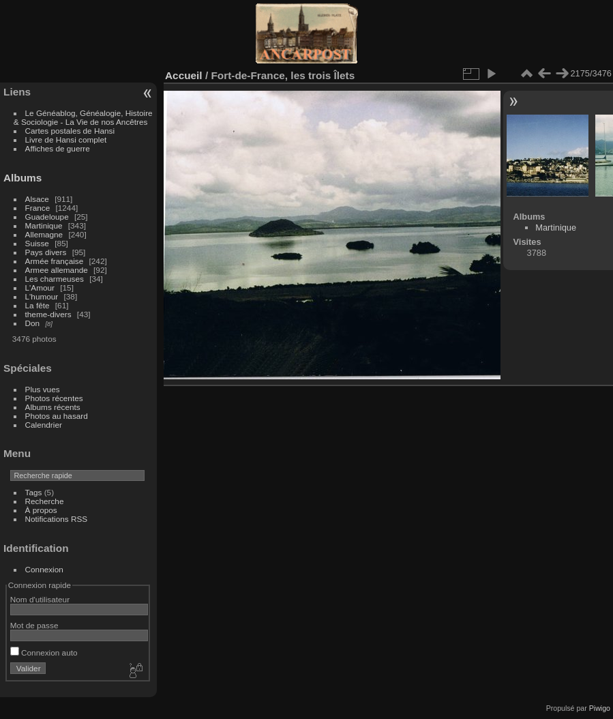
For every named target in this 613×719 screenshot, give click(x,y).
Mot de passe (34, 625)
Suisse (37, 243)
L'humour (42, 296)
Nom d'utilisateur (40, 599)
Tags (33, 492)
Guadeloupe (47, 216)
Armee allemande (56, 269)
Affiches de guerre (57, 148)
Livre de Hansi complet (66, 139)
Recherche (44, 501)
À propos (41, 509)
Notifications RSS (56, 518)
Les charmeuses (54, 278)
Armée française (54, 260)
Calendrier (43, 424)
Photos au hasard (56, 415)
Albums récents (52, 406)
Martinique (44, 225)
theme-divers (48, 314)
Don (32, 323)
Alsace (37, 198)
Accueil (184, 75)
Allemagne (44, 234)
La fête (37, 305)
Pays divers (46, 252)
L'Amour (40, 287)
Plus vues (42, 389)
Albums (22, 178)
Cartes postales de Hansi (70, 130)
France (37, 207)
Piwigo (599, 708)
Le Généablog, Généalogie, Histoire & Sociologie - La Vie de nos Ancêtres (83, 117)
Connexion (44, 569)
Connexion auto (44, 652)
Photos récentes (54, 398)
